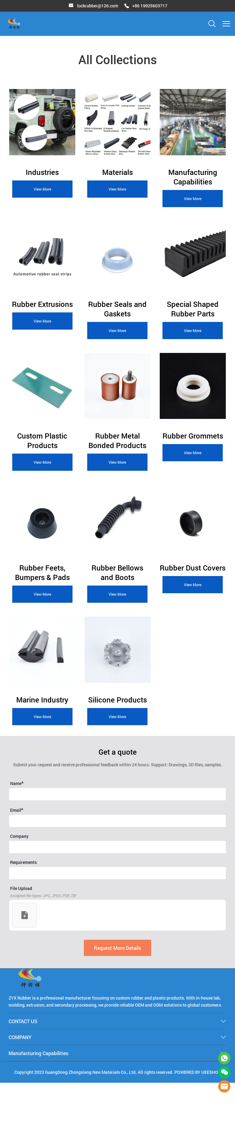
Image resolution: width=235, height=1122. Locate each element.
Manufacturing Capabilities (38, 1092)
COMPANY (20, 1076)
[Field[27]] (117, 912)
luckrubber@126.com (97, 6)
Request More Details (117, 987)
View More (42, 190)
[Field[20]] (117, 833)
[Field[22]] (117, 860)
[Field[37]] (117, 886)
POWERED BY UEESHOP (197, 1111)
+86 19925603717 (149, 6)
